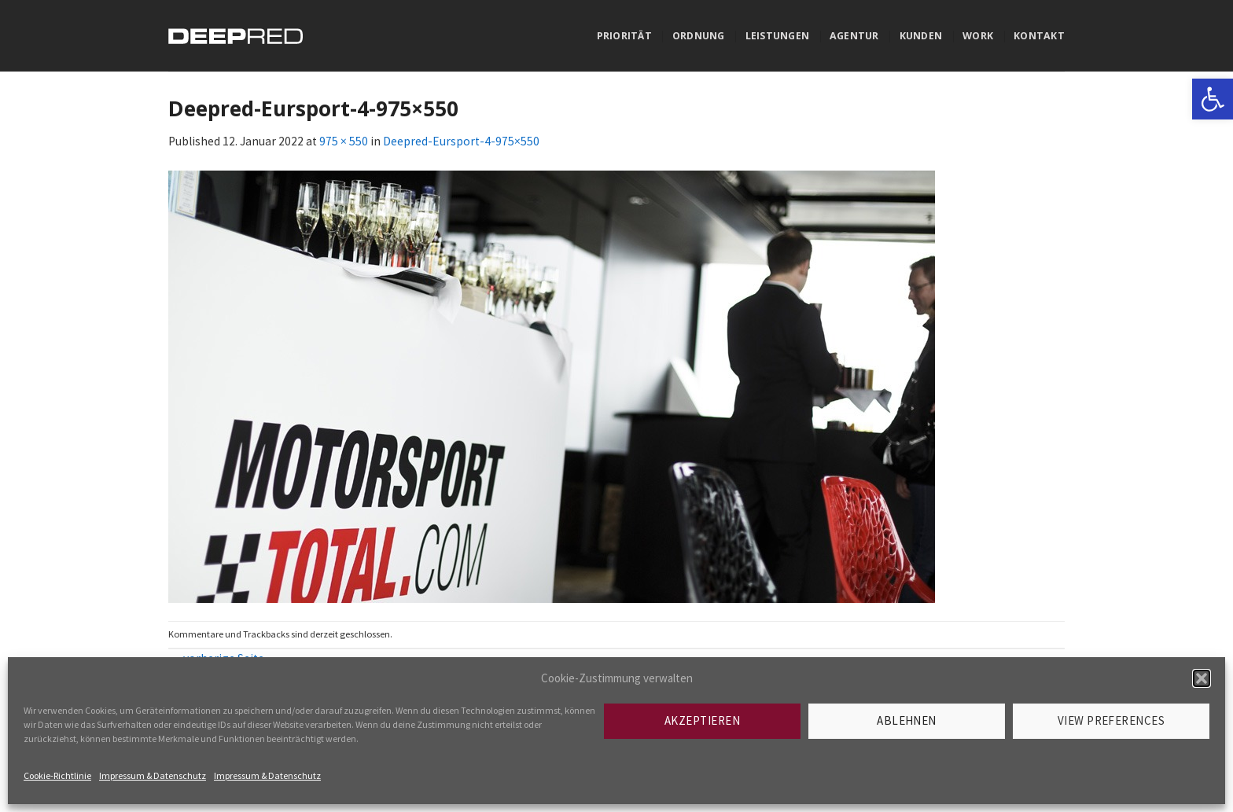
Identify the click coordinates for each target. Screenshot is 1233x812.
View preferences (1111, 720)
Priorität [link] (624, 35)
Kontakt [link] (1039, 35)
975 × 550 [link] (343, 141)
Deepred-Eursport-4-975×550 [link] (461, 141)
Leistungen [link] (777, 35)
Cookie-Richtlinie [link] (57, 775)
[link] (1212, 99)
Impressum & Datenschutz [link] (152, 775)
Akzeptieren (702, 720)
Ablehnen (907, 720)
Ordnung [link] (698, 35)
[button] (1201, 678)
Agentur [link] (854, 35)
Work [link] (977, 35)
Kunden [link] (921, 35)
